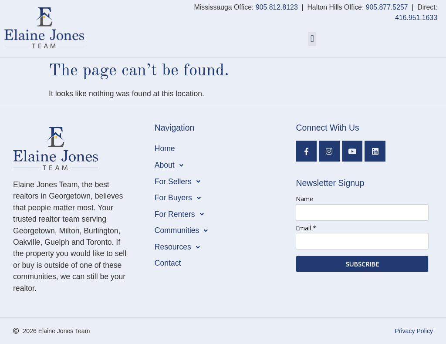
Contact (168, 263)
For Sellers (180, 181)
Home (165, 148)
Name (304, 199)
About (171, 165)
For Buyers (180, 198)
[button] (312, 39)
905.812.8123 (277, 7)
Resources (180, 247)
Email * (306, 228)
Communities (184, 231)
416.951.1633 (416, 17)
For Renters (182, 214)
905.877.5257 (387, 7)
